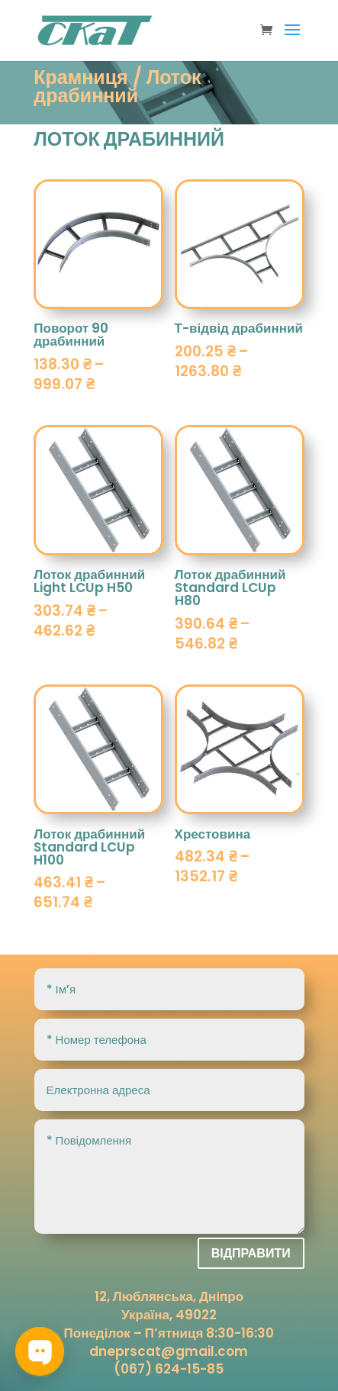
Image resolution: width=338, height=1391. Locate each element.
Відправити (251, 1253)
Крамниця (80, 77)
